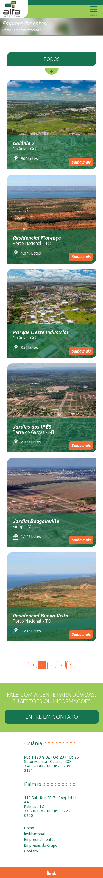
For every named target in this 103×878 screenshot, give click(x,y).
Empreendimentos (27, 30)
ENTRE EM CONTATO (51, 717)
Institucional (34, 834)
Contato (31, 851)
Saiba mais (81, 162)
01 (32, 665)
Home (6, 30)
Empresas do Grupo (40, 845)
